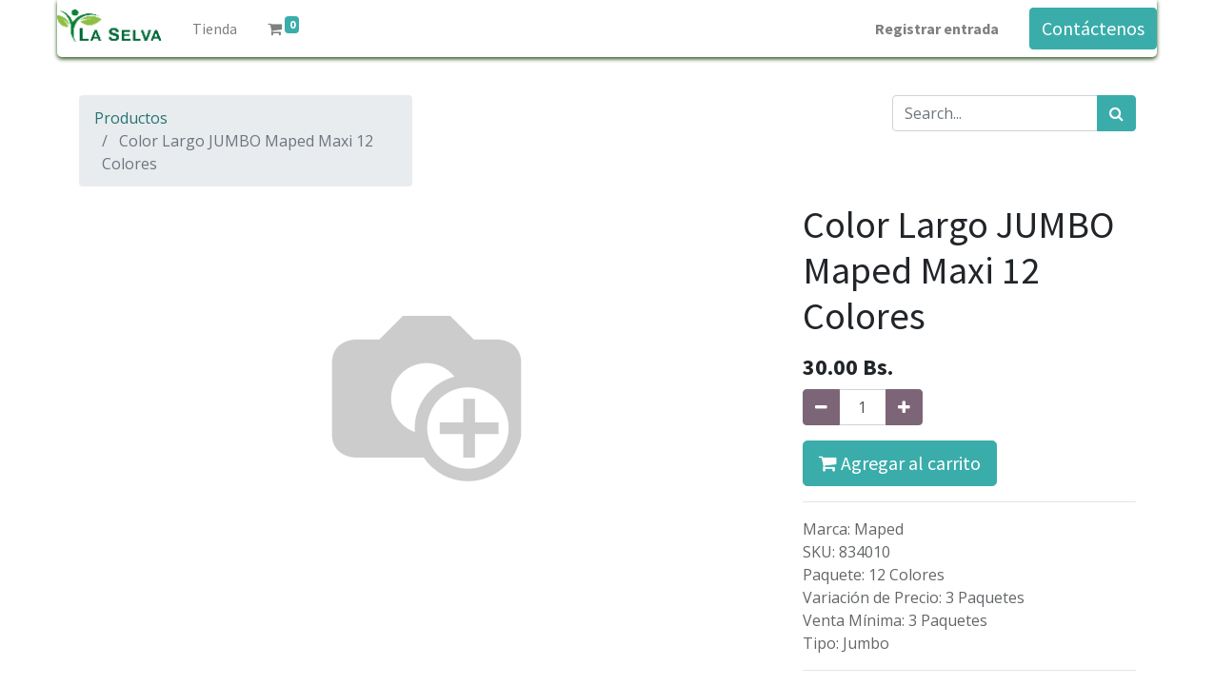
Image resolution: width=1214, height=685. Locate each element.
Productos (131, 118)
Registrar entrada (937, 28)
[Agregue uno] (904, 407)
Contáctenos (1093, 28)
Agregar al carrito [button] (900, 463)
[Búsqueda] (1116, 113)
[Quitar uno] (821, 407)
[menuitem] (215, 29)
